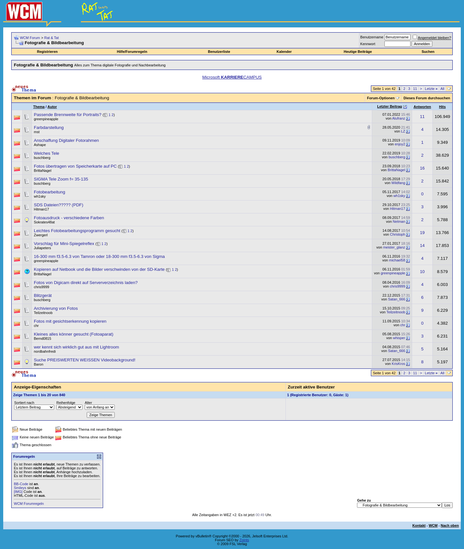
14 (422, 245)
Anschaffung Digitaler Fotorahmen (66, 140)
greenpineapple (46, 119)
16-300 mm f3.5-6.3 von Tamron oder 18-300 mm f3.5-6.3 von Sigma (99, 256)
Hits (442, 107)
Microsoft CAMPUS (232, 77)
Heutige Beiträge (358, 52)
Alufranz (398, 118)
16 (422, 168)
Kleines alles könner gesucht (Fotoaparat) (73, 334)
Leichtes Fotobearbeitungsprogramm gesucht (77, 230)
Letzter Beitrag (389, 106)
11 (415, 89)
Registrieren (47, 52)
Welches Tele (46, 153)
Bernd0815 (42, 338)
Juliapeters (42, 248)
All (442, 89)
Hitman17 (41, 209)
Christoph (397, 234)
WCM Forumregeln (29, 503)
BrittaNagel (42, 170)
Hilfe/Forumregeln (132, 52)
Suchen (428, 52)
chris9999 (41, 287)
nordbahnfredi (45, 351)
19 (422, 232)
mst (37, 132)
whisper (399, 338)
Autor (52, 107)
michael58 (397, 260)
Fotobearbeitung (49, 192)
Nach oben (450, 525)
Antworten (422, 107)
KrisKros (398, 364)
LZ (403, 131)
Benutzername (371, 37)
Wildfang (398, 183)
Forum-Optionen (381, 98)
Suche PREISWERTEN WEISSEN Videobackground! (84, 360)
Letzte (431, 89)
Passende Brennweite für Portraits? (68, 114)
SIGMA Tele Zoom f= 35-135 (61, 179)
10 (422, 271)
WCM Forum (30, 38)
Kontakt (419, 525)
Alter (88, 403)
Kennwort (367, 44)
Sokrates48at (44, 222)
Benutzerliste (219, 52)
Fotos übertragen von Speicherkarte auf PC (75, 166)
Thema (38, 107)
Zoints (244, 540)
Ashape (40, 145)
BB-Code (21, 484)
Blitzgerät (43, 295)
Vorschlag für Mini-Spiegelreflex (64, 243)
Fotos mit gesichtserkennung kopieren (70, 321)
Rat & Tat (51, 38)
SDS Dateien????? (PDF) (58, 204)
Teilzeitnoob (43, 313)
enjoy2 (400, 144)
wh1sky (40, 196)
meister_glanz (394, 247)
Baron (38, 364)
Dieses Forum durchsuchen (426, 98)
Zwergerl (41, 235)
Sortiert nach (24, 403)
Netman (399, 221)
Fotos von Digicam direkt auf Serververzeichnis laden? (86, 282)
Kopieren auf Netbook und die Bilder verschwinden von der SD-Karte (99, 269)
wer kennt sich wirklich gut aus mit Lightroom (76, 347)
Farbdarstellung (49, 127)
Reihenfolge (65, 403)
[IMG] (18, 492)
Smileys (20, 488)
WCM (433, 525)
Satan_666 (396, 299)
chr (36, 326)
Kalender (284, 52)
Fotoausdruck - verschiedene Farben (69, 217)
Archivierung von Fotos (56, 308)
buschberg (42, 158)
